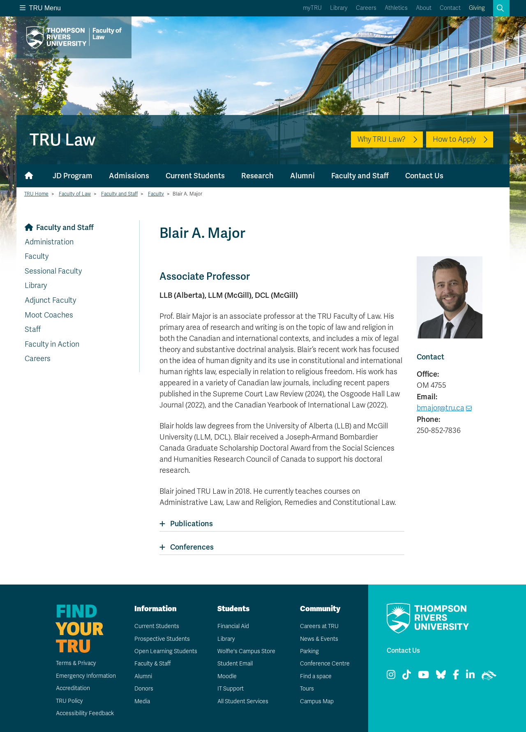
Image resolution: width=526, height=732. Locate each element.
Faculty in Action (52, 344)
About (423, 8)
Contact (450, 8)
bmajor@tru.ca (440, 407)
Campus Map (316, 701)
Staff (33, 329)
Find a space (316, 676)
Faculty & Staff (152, 663)
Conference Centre (325, 663)
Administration (49, 241)
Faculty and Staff (360, 175)
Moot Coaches (49, 315)
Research (257, 175)
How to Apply (454, 139)
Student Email (234, 663)
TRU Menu (40, 8)
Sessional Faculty (53, 271)
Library (339, 8)
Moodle (226, 676)
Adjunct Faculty (50, 300)
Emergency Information (85, 675)
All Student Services (242, 701)
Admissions (129, 175)
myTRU (312, 8)
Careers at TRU (319, 626)
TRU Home (36, 194)
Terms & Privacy (76, 663)
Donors (143, 688)
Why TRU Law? (382, 139)
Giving (477, 8)
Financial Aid (233, 626)
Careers (366, 8)
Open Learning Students (165, 651)
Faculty (156, 194)
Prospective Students (162, 638)
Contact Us (424, 175)
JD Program (72, 175)
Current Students (195, 175)
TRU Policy (69, 700)
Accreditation (72, 688)
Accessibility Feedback (84, 713)
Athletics (396, 8)
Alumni (302, 175)
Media (142, 701)
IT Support (230, 688)
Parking (309, 651)
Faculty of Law (75, 194)
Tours (307, 688)
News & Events (319, 638)
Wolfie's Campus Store (246, 651)
